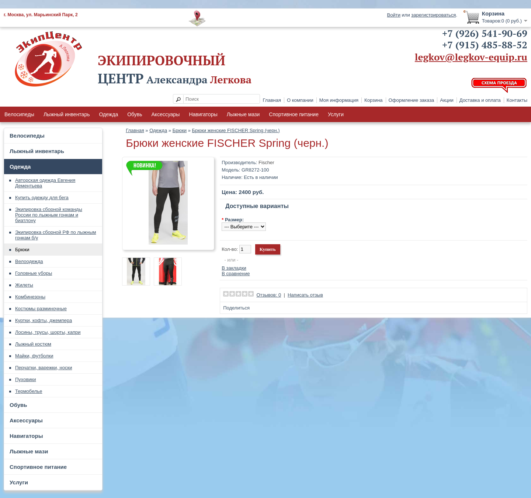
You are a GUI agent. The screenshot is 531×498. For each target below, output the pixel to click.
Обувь (134, 114)
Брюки (22, 249)
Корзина (373, 100)
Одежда (108, 114)
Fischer (266, 162)
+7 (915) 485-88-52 (484, 44)
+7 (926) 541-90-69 (484, 33)
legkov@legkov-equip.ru (471, 57)
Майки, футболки (34, 356)
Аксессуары (166, 114)
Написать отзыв (305, 295)
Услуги (336, 114)
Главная (272, 100)
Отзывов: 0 (268, 295)
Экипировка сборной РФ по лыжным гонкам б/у (55, 235)
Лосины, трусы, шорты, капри (48, 332)
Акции (446, 100)
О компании (300, 100)
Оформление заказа (411, 100)
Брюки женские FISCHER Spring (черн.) (236, 130)
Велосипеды (19, 114)
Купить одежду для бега (42, 197)
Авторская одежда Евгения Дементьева (45, 183)
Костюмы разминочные (41, 308)
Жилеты (24, 285)
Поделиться (236, 308)
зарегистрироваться (433, 15)
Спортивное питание (294, 114)
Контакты (517, 100)
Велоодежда (29, 261)
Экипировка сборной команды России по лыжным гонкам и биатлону (48, 215)
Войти (393, 15)
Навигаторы (203, 114)
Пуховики (25, 379)
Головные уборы (33, 273)
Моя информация (338, 100)
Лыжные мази (243, 114)
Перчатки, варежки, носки (43, 367)
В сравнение (236, 273)
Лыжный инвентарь (67, 114)
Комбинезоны (30, 297)
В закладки (234, 268)
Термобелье (28, 391)
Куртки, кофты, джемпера (43, 320)
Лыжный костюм (33, 344)
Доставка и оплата (480, 100)
